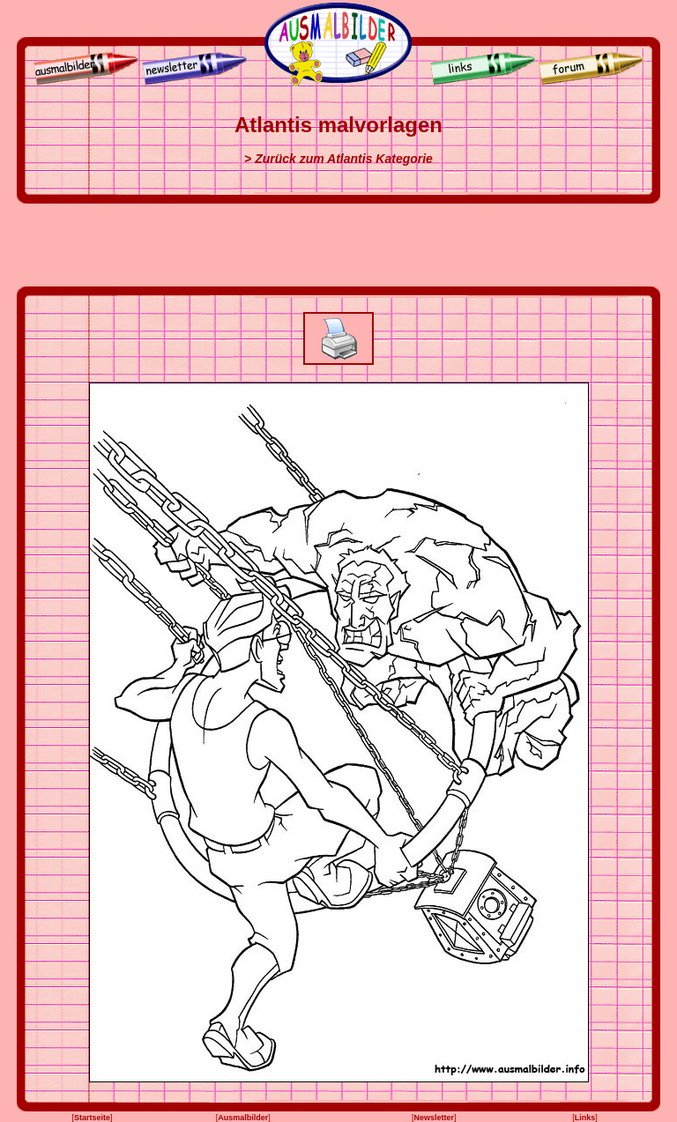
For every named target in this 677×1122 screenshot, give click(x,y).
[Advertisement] (338, 245)
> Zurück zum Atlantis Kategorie (338, 159)
